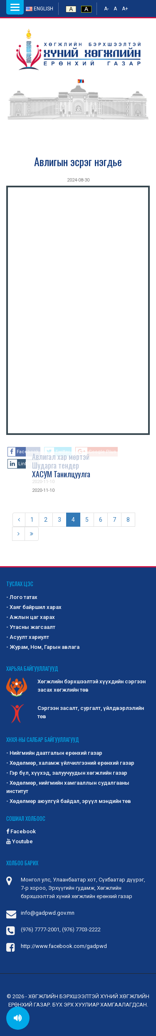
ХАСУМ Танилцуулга (61, 474)
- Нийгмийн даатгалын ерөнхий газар (54, 753)
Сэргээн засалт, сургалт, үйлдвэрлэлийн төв (75, 713)
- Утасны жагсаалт (30, 627)
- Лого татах (21, 597)
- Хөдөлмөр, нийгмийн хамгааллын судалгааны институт (67, 787)
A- (106, 9)
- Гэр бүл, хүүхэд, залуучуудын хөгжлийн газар (66, 773)
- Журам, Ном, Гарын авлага (42, 647)
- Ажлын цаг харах (30, 617)
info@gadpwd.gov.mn (47, 913)
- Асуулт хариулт (27, 637)
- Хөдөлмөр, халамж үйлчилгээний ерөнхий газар (70, 763)
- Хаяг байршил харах (34, 607)
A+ (125, 9)
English (39, 9)
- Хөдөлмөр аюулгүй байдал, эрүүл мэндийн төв (68, 801)
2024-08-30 (78, 180)
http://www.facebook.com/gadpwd (64, 946)
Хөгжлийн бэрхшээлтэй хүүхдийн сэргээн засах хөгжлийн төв (76, 686)
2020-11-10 (43, 490)
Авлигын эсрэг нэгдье (78, 161)
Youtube (19, 841)
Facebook (21, 831)
